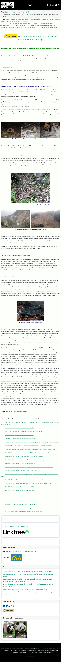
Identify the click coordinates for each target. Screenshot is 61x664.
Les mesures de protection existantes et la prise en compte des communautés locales (24, 511)
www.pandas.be (22, 650)
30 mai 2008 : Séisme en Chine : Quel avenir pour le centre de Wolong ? (21, 470)
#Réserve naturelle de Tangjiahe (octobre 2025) (25, 23)
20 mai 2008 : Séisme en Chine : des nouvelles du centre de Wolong (20, 486)
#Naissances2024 (34, 19)
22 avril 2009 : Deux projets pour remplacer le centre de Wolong (20, 428)
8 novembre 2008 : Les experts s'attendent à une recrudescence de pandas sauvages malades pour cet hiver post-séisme (32, 442)
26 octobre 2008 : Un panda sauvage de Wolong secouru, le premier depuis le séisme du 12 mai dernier (28, 445)
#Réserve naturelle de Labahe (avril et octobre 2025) (32, 25)
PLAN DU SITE (30, 656)
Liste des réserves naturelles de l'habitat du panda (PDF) (18, 508)
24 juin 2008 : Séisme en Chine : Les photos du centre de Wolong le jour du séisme (24, 456)
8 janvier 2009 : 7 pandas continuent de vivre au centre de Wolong (20, 438)
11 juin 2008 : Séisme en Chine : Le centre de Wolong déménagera (20, 463)
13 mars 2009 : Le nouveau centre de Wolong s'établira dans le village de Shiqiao (23, 431)
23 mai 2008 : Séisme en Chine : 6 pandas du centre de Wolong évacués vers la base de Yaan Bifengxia (28, 483)
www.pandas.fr (14, 650)
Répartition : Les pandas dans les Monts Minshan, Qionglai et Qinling (21, 504)
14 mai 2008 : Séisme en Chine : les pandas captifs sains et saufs (20, 490)
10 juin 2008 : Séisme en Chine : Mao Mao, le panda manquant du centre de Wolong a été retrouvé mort (29, 467)
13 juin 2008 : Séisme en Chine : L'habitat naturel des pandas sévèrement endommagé (24, 459)
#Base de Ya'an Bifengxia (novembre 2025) (19, 21)
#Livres (12, 19)
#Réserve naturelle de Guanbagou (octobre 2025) (41, 27)
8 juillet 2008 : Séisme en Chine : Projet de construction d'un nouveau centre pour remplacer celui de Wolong (30, 449)
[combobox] (12, 519)
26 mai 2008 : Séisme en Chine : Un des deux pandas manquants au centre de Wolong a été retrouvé (28, 479)
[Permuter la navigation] (30, 5)
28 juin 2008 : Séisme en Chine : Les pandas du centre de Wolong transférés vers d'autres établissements (29, 452)
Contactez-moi (57, 648)
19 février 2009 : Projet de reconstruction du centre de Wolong (19, 435)
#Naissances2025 (22, 19)
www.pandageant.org (31, 650)
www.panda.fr (6, 650)
